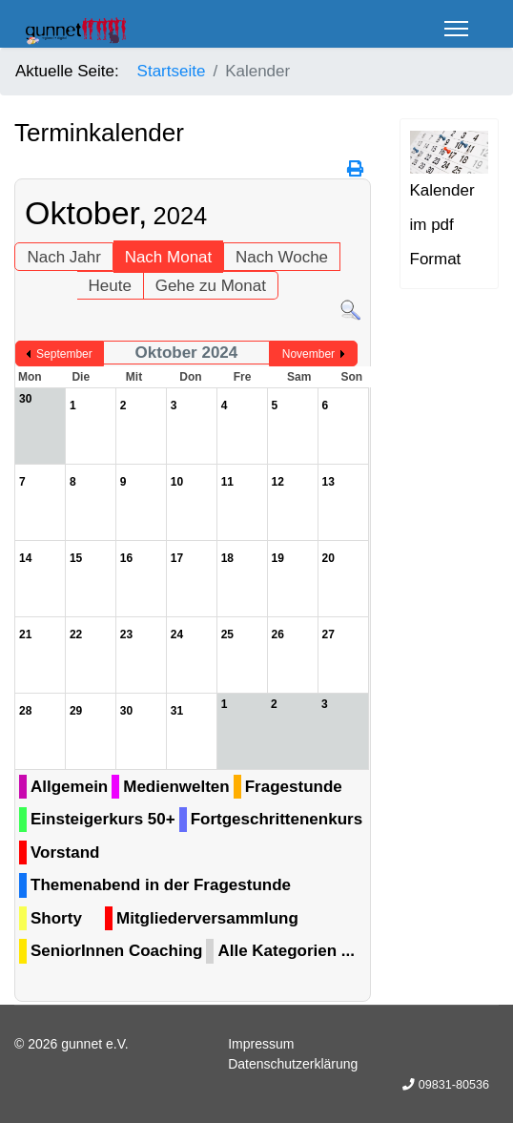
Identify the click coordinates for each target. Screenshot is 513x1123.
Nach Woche (282, 257)
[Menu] (456, 28)
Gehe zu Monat (210, 286)
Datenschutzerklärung (293, 1063)
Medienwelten (176, 787)
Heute (110, 286)
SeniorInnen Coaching (116, 951)
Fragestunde (293, 787)
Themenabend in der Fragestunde (161, 885)
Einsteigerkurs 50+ (103, 819)
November (308, 354)
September (64, 354)
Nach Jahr (63, 257)
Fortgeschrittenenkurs (276, 819)
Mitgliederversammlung (207, 918)
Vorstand (65, 852)
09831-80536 (454, 1085)
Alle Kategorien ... (286, 951)
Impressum (261, 1043)
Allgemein (69, 787)
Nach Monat (169, 257)
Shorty (56, 918)
